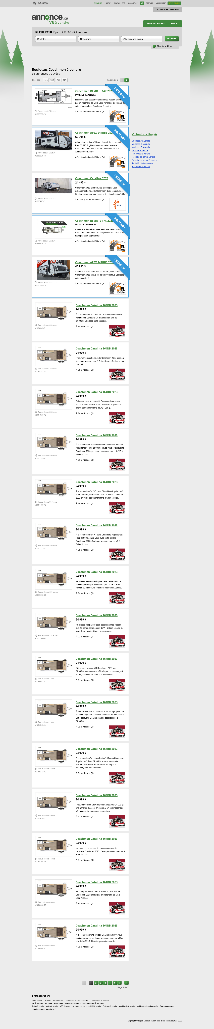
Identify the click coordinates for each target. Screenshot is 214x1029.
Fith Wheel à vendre (141, 154)
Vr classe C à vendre (141, 147)
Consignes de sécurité (100, 1000)
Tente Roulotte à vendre (142, 163)
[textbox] (98, 39)
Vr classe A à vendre (141, 141)
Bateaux (149, 3)
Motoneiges (133, 3)
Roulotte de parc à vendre (143, 157)
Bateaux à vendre (110, 1006)
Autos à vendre (38, 1006)
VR (142, 3)
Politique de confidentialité (77, 1000)
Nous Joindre (174, 3)
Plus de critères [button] (164, 46)
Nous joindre (37, 1000)
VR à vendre (96, 1006)
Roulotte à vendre (140, 150)
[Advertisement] (93, 58)
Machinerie (161, 3)
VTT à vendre (65, 1006)
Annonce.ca (43, 3)
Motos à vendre (52, 1006)
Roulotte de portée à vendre (144, 160)
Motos (117, 3)
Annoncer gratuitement (162, 23)
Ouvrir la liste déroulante (74, 39)
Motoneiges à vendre (81, 1006)
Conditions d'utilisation (54, 1000)
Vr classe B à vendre (141, 144)
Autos (108, 3)
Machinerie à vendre (127, 1006)
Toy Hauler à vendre (141, 166)
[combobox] (56, 39)
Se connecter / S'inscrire (167, 9)
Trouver (172, 38)
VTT (123, 3)
